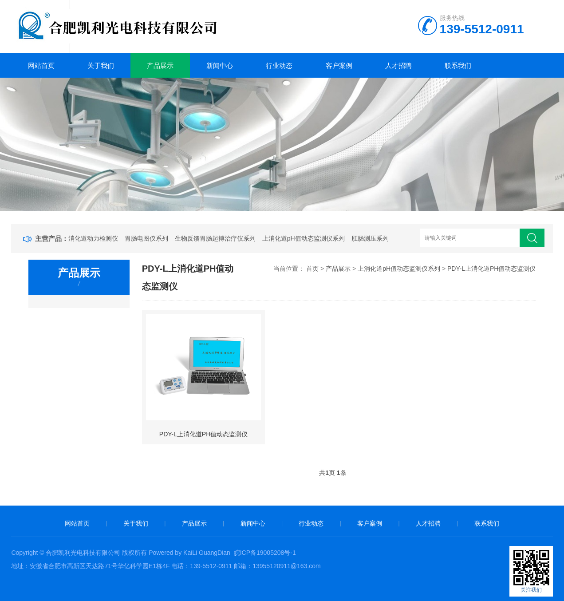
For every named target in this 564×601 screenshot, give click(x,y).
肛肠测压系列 (370, 238)
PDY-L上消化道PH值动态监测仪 (491, 268)
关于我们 (100, 65)
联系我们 (458, 65)
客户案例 (339, 65)
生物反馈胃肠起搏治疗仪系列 (215, 238)
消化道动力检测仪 (93, 238)
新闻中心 (219, 65)
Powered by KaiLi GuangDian (188, 552)
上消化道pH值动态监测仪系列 (303, 238)
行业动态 (279, 65)
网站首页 (41, 65)
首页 (312, 268)
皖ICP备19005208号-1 (265, 552)
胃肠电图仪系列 (146, 238)
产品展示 (160, 65)
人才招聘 (398, 65)
